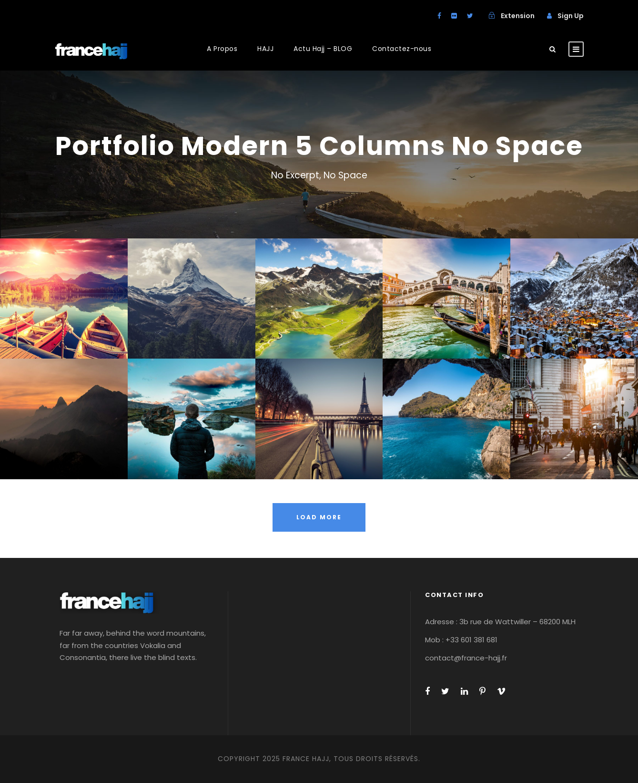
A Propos (222, 48)
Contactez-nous (401, 48)
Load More (319, 517)
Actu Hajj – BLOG (323, 48)
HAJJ (265, 48)
